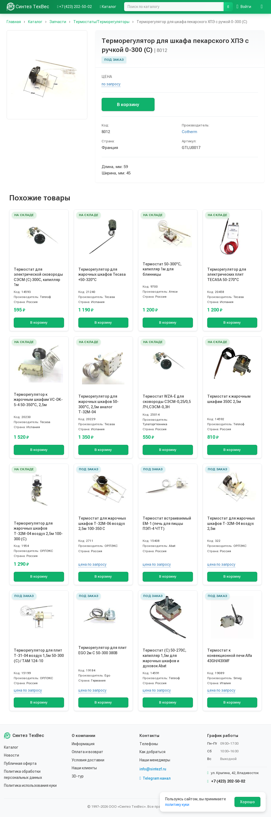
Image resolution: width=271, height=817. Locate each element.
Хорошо (247, 802)
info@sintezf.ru (152, 769)
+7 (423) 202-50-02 (226, 781)
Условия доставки (88, 760)
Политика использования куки (30, 785)
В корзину (128, 104)
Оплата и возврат (87, 752)
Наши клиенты (84, 768)
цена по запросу (92, 564)
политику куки (177, 804)
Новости (11, 755)
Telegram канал (155, 778)
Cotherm (189, 131)
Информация (83, 744)
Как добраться (152, 752)
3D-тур (78, 776)
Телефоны (148, 744)
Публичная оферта (20, 763)
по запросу (111, 84)
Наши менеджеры (154, 760)
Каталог (11, 747)
